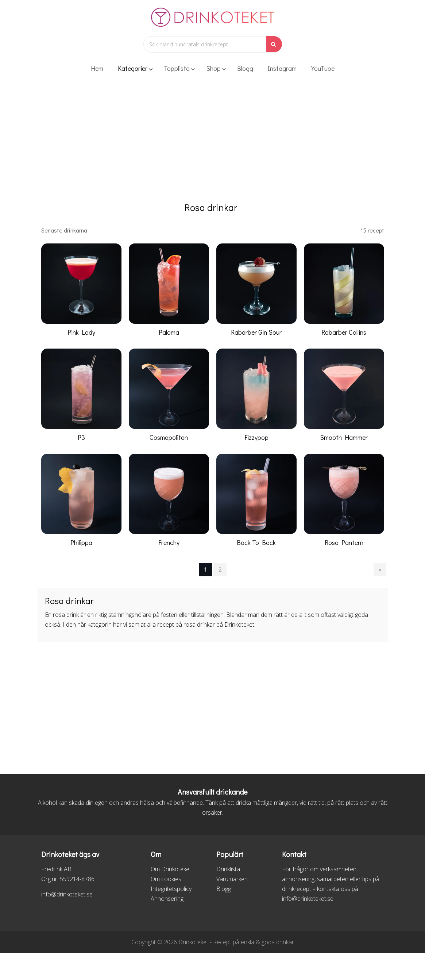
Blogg (223, 889)
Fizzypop (256, 437)
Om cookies (166, 879)
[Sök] (274, 44)
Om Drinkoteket (171, 869)
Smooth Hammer (344, 437)
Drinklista (228, 869)
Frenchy (168, 542)
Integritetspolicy (171, 889)
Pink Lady (81, 332)
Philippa (81, 542)
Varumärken (232, 879)
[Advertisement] (213, 144)
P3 (81, 437)
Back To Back (256, 542)
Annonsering (167, 899)
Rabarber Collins (343, 332)
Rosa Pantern (344, 542)
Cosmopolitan (169, 437)
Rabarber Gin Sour (256, 332)
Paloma (169, 332)
